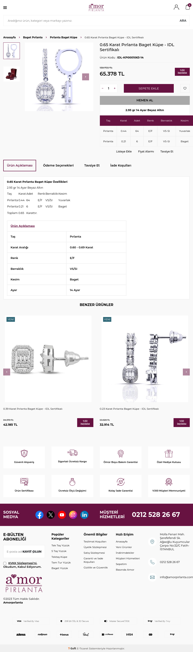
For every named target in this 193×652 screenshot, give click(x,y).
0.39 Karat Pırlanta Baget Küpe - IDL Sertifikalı (32, 408)
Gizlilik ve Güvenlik (96, 567)
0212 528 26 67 (156, 515)
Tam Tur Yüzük (61, 562)
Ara (183, 21)
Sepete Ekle (149, 88)
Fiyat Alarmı (146, 151)
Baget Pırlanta (33, 37)
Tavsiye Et (166, 151)
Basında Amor (125, 569)
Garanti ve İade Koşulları (93, 560)
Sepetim (121, 564)
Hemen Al (144, 100)
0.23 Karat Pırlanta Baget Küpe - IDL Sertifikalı (129, 408)
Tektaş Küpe (59, 556)
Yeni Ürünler (124, 547)
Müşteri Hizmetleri (128, 558)
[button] (85, 76)
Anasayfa (9, 37)
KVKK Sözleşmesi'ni (22, 563)
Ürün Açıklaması (19, 165)
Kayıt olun (31, 551)
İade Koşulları (120, 165)
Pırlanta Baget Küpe (63, 37)
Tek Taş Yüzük (60, 545)
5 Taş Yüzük (58, 551)
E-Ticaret (82, 648)
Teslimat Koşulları (95, 541)
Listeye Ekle (124, 151)
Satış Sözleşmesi (94, 552)
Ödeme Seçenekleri (58, 165)
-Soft (72, 648)
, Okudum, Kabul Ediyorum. (22, 564)
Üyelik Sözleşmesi (95, 547)
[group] (59, 76)
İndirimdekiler (125, 552)
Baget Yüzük (59, 568)
